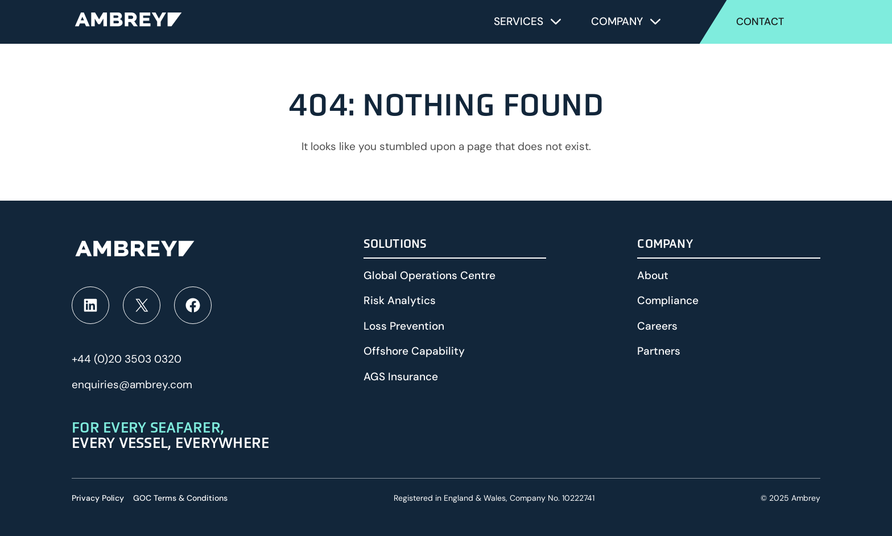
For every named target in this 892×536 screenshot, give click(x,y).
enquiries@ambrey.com (132, 384)
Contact (760, 21)
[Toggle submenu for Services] (556, 21)
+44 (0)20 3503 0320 (126, 359)
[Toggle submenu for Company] (655, 21)
